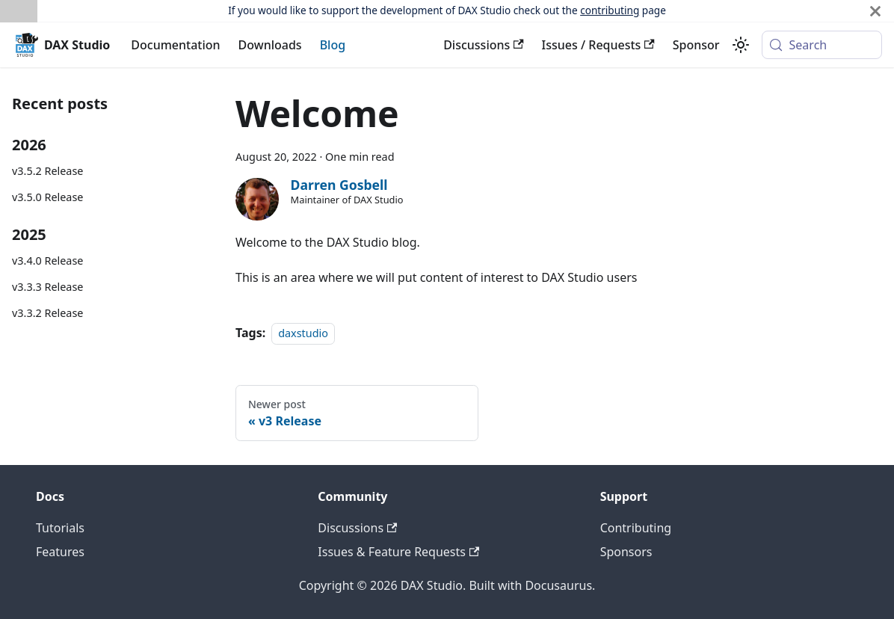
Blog (332, 45)
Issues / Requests (598, 45)
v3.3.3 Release (47, 287)
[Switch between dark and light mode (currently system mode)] (741, 45)
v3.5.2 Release (47, 171)
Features (60, 551)
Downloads (270, 45)
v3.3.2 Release (47, 313)
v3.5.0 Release (47, 197)
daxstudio (303, 333)
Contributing (636, 528)
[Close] (875, 11)
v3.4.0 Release (47, 260)
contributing (609, 10)
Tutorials (60, 528)
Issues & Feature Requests (398, 551)
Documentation (175, 45)
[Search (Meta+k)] (822, 45)
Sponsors (626, 551)
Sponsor (696, 45)
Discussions (483, 45)
